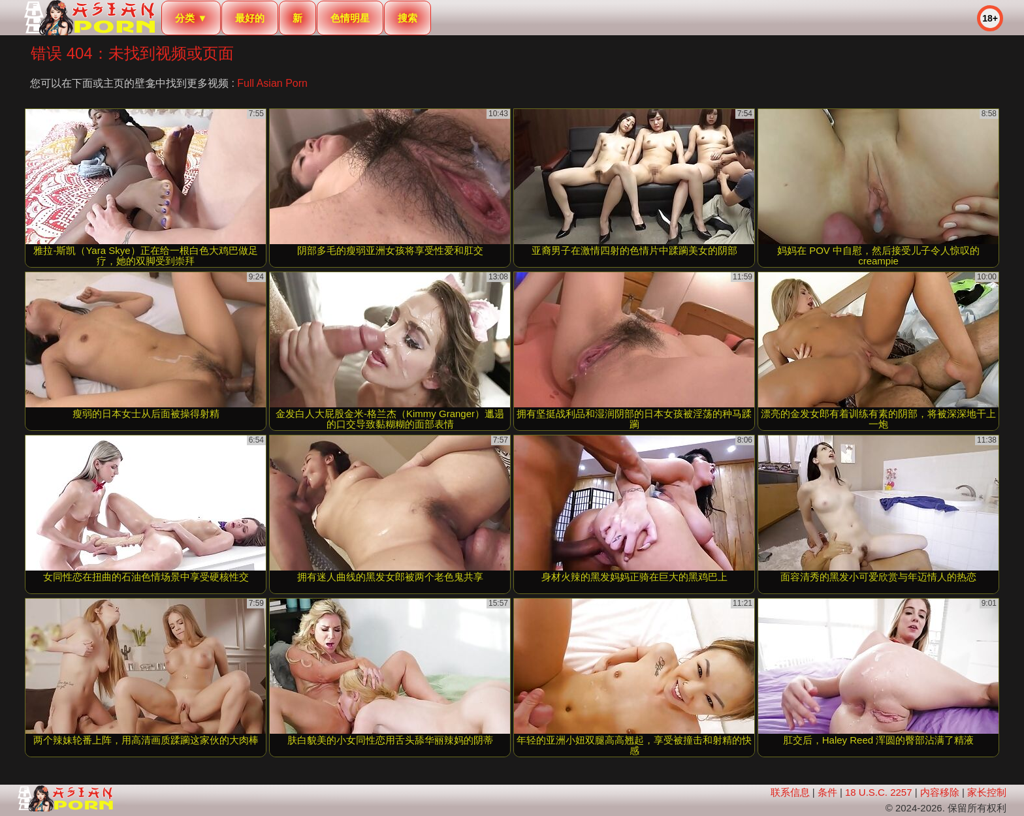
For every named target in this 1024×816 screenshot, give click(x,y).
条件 (827, 792)
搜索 (407, 18)
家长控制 (986, 792)
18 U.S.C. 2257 (878, 792)
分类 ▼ (191, 18)
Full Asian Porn (272, 83)
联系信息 (790, 792)
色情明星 (350, 18)
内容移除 (939, 792)
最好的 (249, 18)
